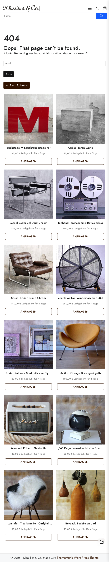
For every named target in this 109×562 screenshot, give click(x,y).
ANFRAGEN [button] (28, 161)
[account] (97, 8)
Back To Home (17, 85)
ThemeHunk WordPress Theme (78, 557)
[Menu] (90, 8)
